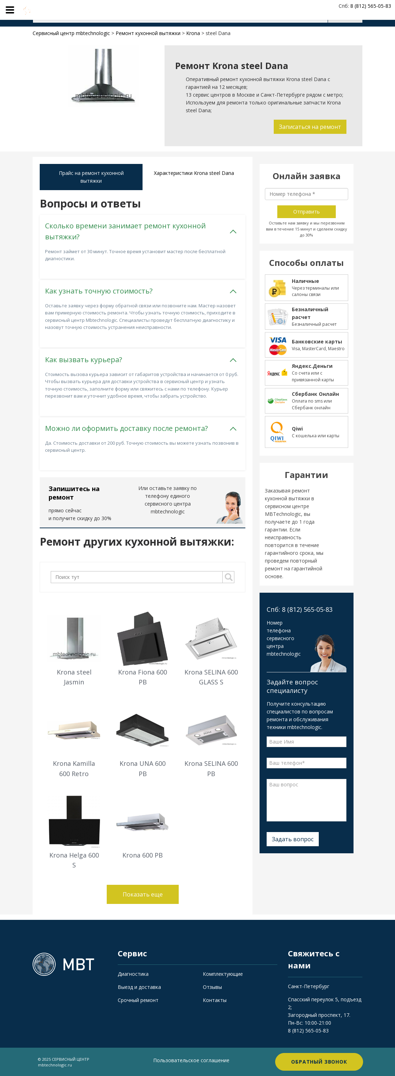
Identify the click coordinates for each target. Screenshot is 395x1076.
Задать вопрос (292, 839)
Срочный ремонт (138, 1000)
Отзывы (212, 987)
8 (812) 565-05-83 (308, 1030)
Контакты (215, 1000)
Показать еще (143, 894)
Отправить (306, 211)
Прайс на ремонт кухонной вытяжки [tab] (91, 177)
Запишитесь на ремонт (74, 492)
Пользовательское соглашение (191, 1060)
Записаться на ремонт (310, 127)
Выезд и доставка (139, 987)
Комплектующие (223, 973)
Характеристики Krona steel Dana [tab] (194, 173)
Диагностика (133, 973)
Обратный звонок (319, 1061)
